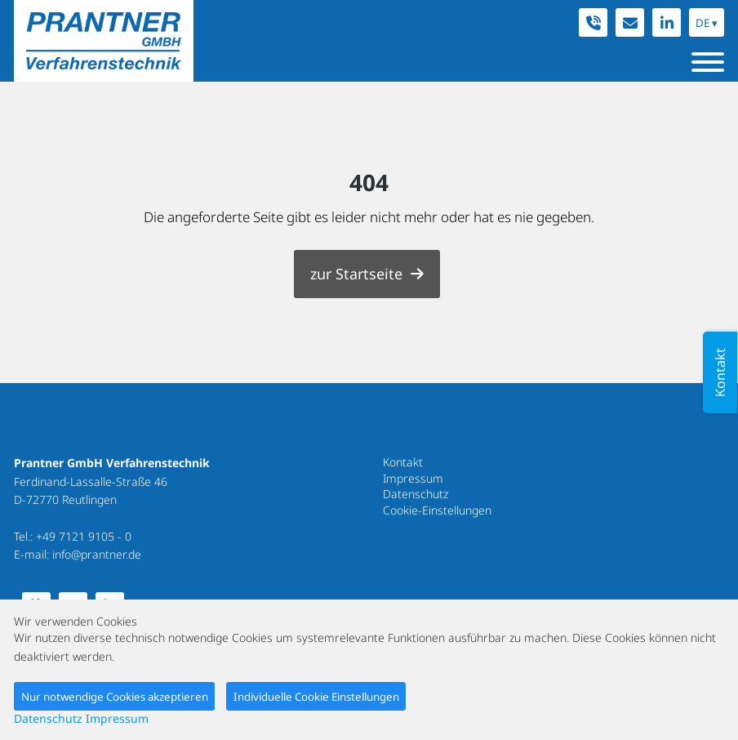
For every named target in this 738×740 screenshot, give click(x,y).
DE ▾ (707, 23)
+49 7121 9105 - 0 (83, 536)
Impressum (413, 478)
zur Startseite (356, 273)
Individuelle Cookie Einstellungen (316, 696)
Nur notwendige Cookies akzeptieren (114, 696)
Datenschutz (415, 494)
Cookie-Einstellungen (437, 510)
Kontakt (403, 462)
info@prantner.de (96, 554)
